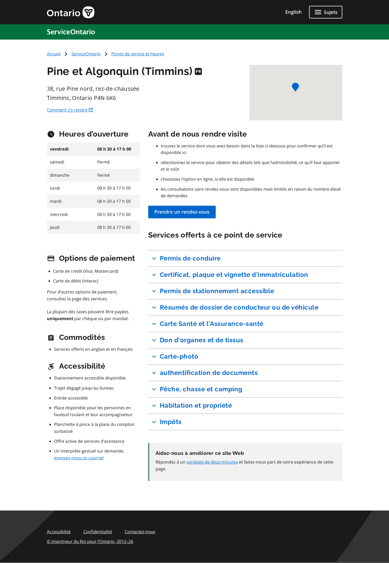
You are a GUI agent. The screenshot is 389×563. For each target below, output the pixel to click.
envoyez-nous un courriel (79, 458)
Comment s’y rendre (70, 110)
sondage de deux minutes (212, 462)
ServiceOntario (85, 54)
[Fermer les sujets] (325, 12)
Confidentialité (97, 532)
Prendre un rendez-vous (182, 212)
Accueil (54, 54)
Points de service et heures (137, 54)
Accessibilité (59, 532)
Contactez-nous (140, 532)
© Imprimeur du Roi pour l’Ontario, (90, 541)
